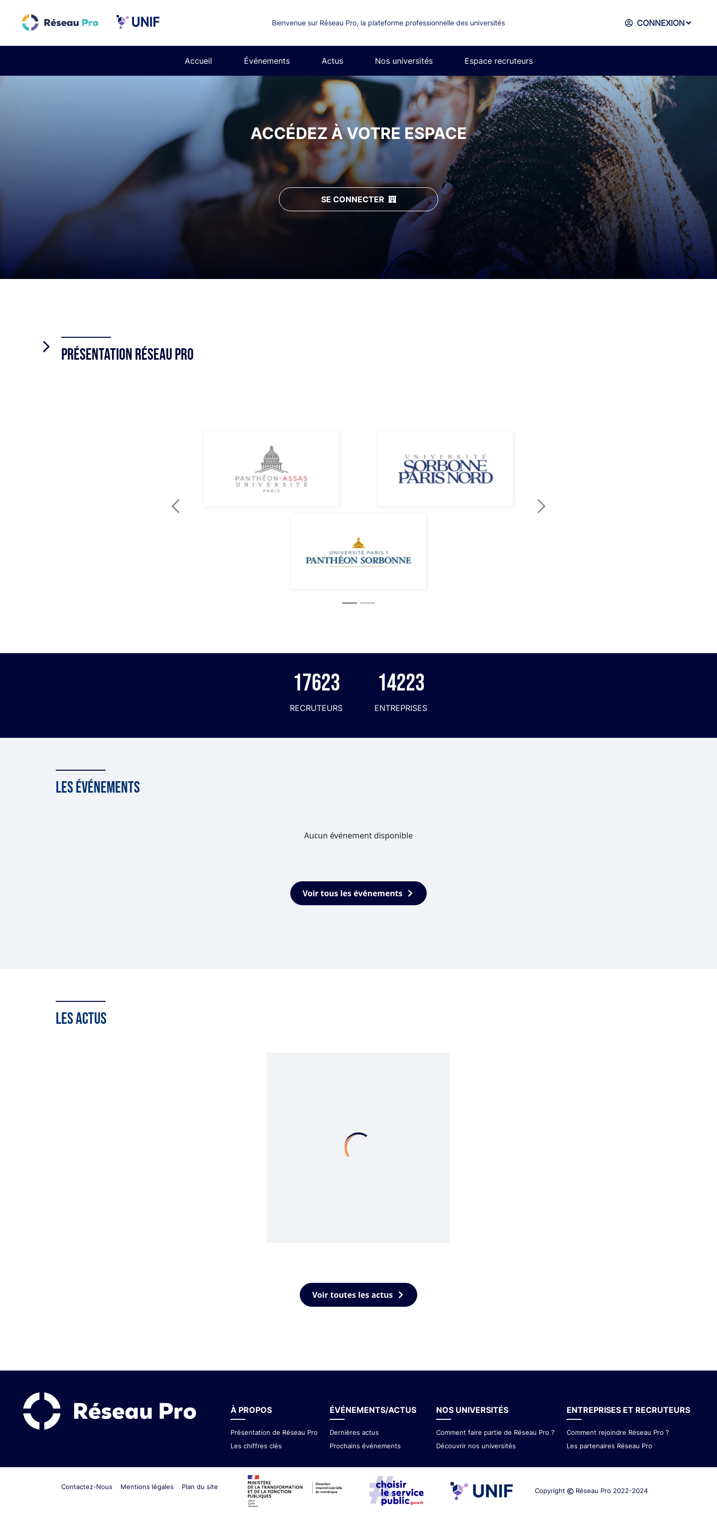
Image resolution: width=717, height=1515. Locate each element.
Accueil (198, 61)
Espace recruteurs (499, 61)
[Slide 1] (349, 603)
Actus (332, 61)
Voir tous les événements (359, 893)
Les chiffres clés (256, 1446)
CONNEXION (657, 23)
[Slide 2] (367, 603)
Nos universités (404, 61)
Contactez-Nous (87, 1487)
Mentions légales (147, 1487)
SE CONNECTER (358, 199)
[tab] (358, 342)
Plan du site (200, 1487)
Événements (267, 61)
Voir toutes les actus (358, 1294)
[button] (175, 506)
